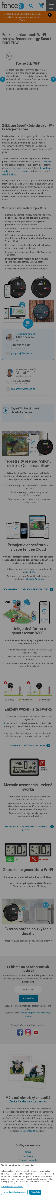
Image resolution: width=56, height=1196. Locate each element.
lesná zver (21, 168)
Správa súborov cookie (12, 1186)
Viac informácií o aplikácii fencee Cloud (25, 589)
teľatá (5, 174)
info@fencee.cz (27, 1131)
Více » (22, 20)
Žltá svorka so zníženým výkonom (25, 745)
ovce (49, 161)
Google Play (30, 572)
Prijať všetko (35, 1192)
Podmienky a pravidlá (28, 1160)
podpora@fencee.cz (21, 353)
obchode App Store (35, 579)
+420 (31, 347)
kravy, (44, 161)
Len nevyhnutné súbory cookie (14, 1192)
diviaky (12, 168)
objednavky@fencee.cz (23, 389)
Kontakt (28, 1152)
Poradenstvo (28, 1156)
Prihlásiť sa (28, 998)
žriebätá (13, 174)
